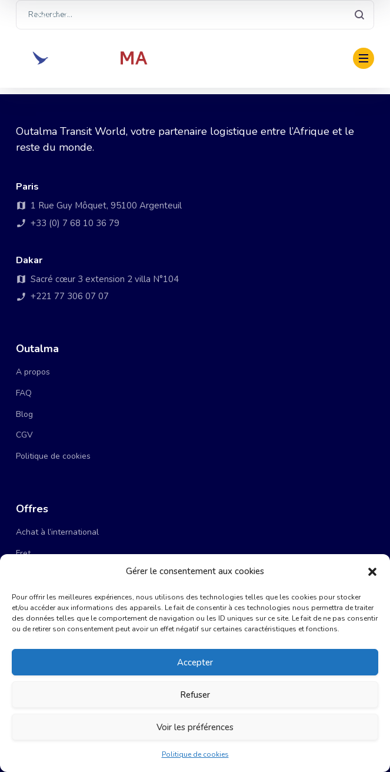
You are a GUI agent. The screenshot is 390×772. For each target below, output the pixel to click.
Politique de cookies (195, 754)
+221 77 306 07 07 (61, 14)
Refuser (195, 695)
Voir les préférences (195, 727)
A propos (33, 371)
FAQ (24, 393)
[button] (372, 572)
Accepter (195, 662)
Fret (23, 553)
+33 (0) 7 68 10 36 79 (155, 14)
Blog (24, 414)
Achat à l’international (57, 532)
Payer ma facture (306, 58)
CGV (24, 434)
